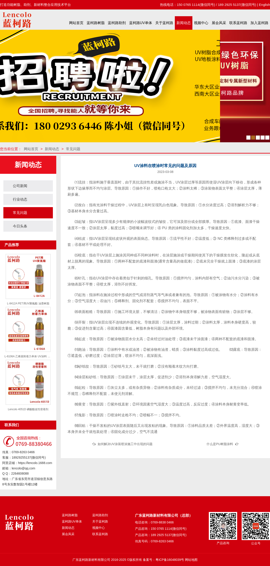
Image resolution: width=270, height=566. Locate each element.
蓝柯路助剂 (117, 23)
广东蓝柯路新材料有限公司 (91, 559)
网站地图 (191, 559)
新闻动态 (183, 23)
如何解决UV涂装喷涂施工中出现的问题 (125, 444)
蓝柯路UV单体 (140, 23)
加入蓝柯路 (259, 23)
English (264, 5)
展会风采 (219, 23)
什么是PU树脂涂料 (220, 444)
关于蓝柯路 (164, 23)
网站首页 (76, 23)
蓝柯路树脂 (96, 23)
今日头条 (20, 226)
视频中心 (201, 23)
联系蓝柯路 (238, 23)
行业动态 (20, 199)
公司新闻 (20, 186)
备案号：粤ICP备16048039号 (163, 559)
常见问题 (73, 149)
